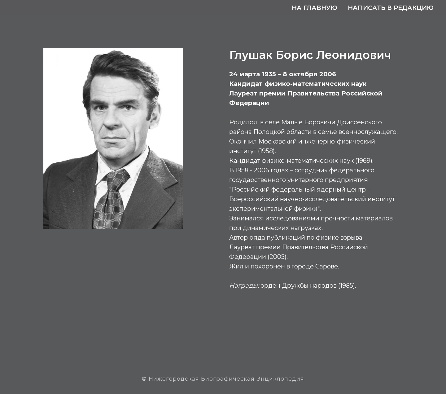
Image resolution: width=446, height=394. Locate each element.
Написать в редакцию (391, 7)
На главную (314, 7)
